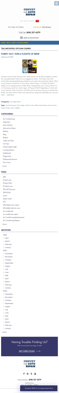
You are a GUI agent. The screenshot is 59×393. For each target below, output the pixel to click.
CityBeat (17, 108)
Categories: (7, 114)
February (8, 244)
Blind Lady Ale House (41, 105)
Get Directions (27, 351)
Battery (5, 131)
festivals (27, 105)
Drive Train (6, 162)
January (8, 247)
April (6, 238)
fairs (12, 108)
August (7, 266)
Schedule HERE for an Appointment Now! (39, 388)
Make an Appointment (31, 38)
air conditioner (8, 211)
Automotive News (9, 128)
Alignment (6, 122)
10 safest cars (8, 186)
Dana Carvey (52, 105)
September (9, 263)
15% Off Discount (9, 189)
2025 (5, 251)
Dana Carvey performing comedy (17, 81)
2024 (5, 291)
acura (5, 196)
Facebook (24, 374)
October (8, 260)
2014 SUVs (6, 193)
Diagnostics (7, 156)
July (6, 269)
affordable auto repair (11, 205)
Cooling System (8, 150)
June (6, 272)
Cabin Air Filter (8, 141)
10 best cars (7, 180)
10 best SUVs (7, 183)
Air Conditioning (9, 119)
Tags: (4, 172)
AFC (4, 202)
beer (32, 105)
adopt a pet (7, 199)
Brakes (5, 138)
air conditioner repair (10, 214)
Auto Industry (7, 125)
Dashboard (7, 153)
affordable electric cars (11, 208)
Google (28, 374)
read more (10, 95)
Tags (14, 43)
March (7, 241)
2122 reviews (46, 27)
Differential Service (10, 159)
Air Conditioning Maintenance (13, 217)
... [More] (4, 166)
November (9, 257)
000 (4, 177)
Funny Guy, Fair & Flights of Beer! (20, 53)
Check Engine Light (10, 147)
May (6, 275)
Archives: (6, 230)
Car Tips (6, 144)
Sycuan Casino (22, 43)
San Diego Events (15, 102)
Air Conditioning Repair (11, 220)
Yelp (31, 374)
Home (3, 43)
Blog (8, 43)
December (9, 254)
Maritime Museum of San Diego (15, 105)
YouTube (35, 374)
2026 (5, 235)
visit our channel (27, 21)
